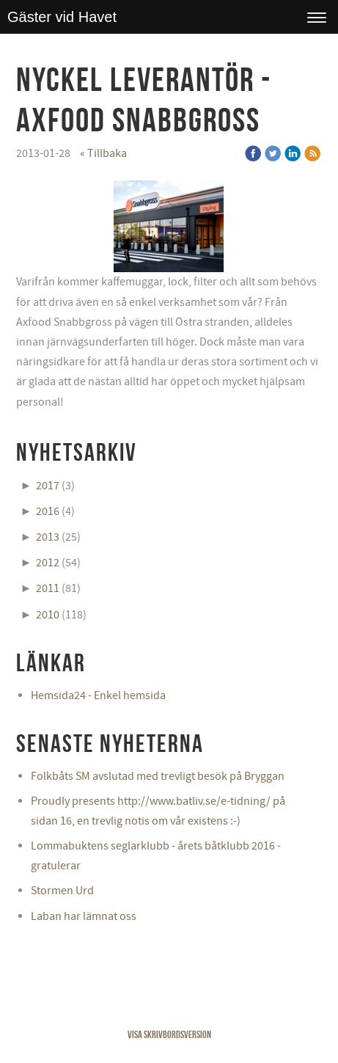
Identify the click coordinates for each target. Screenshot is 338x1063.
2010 (47, 614)
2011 (47, 588)
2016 (47, 511)
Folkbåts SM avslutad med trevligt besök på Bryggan (157, 776)
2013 (47, 537)
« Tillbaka (103, 153)
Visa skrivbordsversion (169, 1034)
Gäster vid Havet (62, 17)
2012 (47, 562)
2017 (47, 485)
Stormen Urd (62, 890)
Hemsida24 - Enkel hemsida (98, 695)
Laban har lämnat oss (83, 916)
